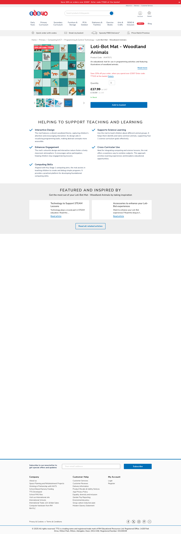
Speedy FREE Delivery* (109, 33)
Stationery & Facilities (97, 23)
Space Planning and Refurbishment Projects (46, 483)
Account (140, 16)
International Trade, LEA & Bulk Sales (44, 503)
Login (110, 480)
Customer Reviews (80, 483)
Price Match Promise (140, 33)
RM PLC (32, 508)
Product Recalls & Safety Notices (86, 489)
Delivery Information (81, 486)
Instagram (139, 522)
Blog (150, 23)
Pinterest (144, 522)
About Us (129, 6)
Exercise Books (110, 23)
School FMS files (36, 494)
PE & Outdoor (84, 23)
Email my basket (76, 33)
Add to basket (119, 105)
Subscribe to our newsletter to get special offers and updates (43, 466)
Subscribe (138, 466)
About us (33, 480)
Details (111, 76)
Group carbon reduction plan (84, 503)
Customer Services (147, 6)
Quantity (94, 83)
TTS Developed (35, 492)
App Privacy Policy (80, 492)
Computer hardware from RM (41, 505)
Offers (140, 23)
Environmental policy (81, 500)
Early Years (32, 23)
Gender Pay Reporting (81, 497)
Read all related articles (90, 226)
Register (111, 483)
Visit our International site (39, 497)
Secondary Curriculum (58, 23)
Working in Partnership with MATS (43, 486)
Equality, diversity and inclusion (85, 494)
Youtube (149, 522)
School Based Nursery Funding (41, 489)
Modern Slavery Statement (83, 505)
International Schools (37, 500)
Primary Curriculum (43, 23)
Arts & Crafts (120, 23)
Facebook (128, 522)
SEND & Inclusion (130, 23)
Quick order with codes (46, 33)
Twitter (133, 522)
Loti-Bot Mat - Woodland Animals (118, 49)
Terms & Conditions (54, 521)
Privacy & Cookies (36, 521)
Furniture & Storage (72, 23)
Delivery (136, 6)
